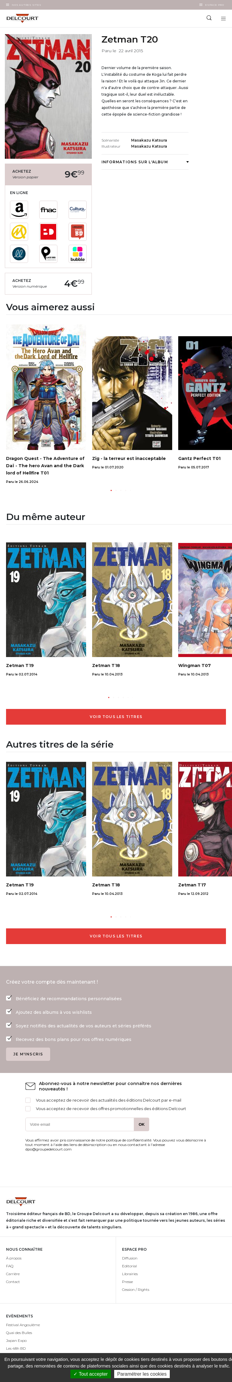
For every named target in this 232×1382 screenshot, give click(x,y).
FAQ (9, 1266)
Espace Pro (214, 4)
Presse (127, 1281)
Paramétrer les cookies (142, 1374)
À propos (13, 1258)
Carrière (13, 1274)
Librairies (130, 1274)
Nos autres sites (26, 4)
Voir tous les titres (116, 716)
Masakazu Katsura (149, 140)
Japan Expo (16, 1340)
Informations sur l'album (145, 162)
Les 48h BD (16, 1348)
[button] (111, 490)
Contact (13, 1281)
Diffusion (129, 1258)
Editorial (129, 1266)
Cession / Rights (135, 1289)
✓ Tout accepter (90, 1374)
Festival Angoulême (23, 1325)
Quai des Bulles (19, 1332)
